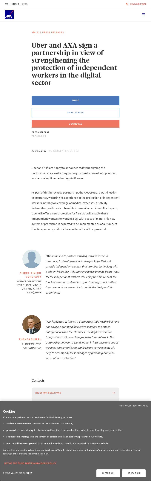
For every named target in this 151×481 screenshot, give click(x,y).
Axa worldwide (138, 4)
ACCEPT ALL (108, 473)
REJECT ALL (133, 473)
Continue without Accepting (133, 405)
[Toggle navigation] (143, 15)
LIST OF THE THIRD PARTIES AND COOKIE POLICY (30, 463)
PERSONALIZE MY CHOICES (17, 473)
